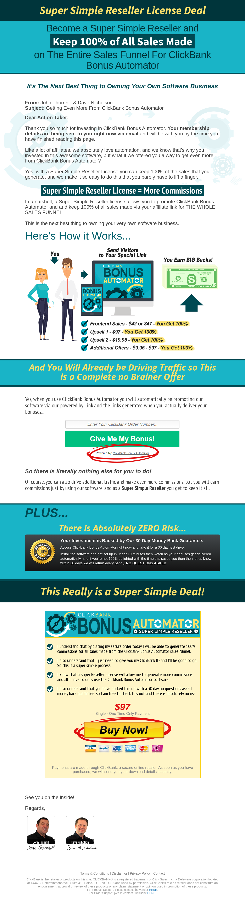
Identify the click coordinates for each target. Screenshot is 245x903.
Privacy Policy (140, 873)
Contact (159, 873)
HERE (153, 889)
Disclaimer (119, 873)
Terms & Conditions (94, 873)
